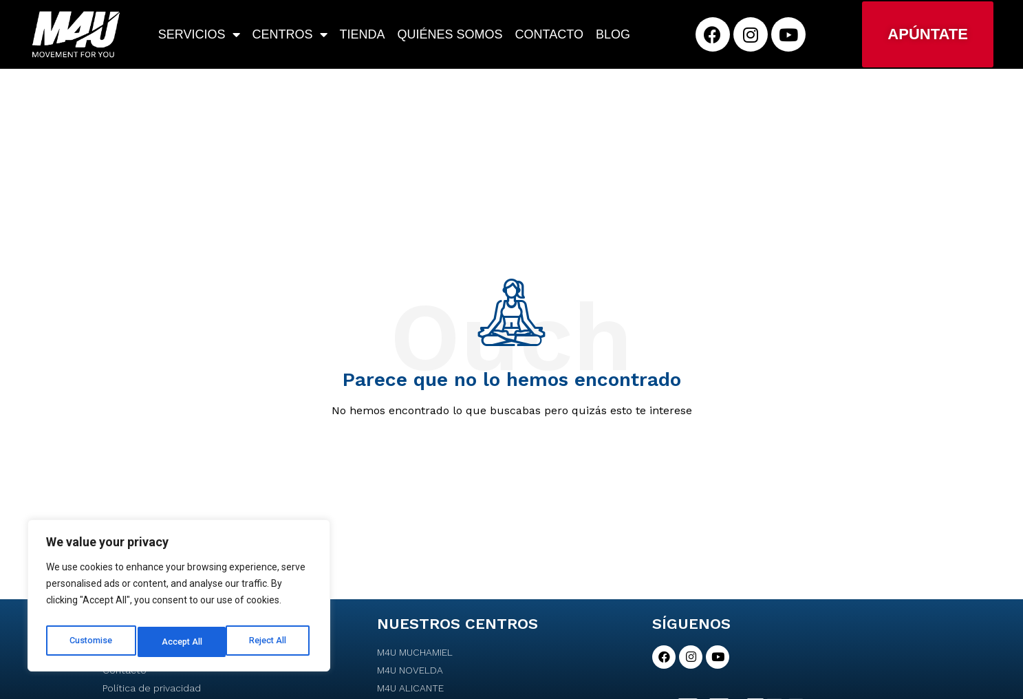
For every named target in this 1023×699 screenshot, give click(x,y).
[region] (179, 599)
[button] (927, 34)
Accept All (269, 641)
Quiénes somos (450, 34)
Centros (289, 34)
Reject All (181, 641)
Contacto (549, 34)
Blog (613, 34)
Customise (90, 641)
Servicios (199, 34)
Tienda (362, 34)
